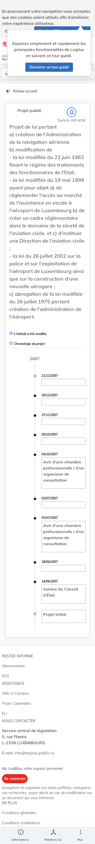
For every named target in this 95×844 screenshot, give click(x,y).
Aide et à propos (15, 693)
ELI (4, 713)
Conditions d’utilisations (21, 823)
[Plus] (80, 836)
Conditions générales (19, 813)
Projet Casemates (16, 703)
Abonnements (13, 666)
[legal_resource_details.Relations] (53, 836)
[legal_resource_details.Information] (20, 836)
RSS (5, 676)
